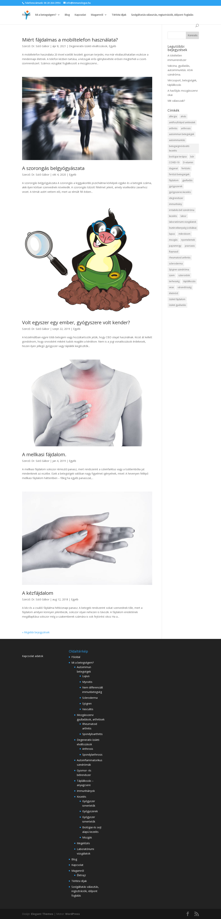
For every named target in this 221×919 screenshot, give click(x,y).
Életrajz (81, 875)
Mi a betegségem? (45, 14)
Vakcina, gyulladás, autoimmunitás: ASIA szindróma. (180, 70)
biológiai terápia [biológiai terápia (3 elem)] (178, 156)
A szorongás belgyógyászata (53, 168)
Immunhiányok (86, 791)
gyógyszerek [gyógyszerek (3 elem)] (175, 186)
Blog (67, 14)
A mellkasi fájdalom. (44, 454)
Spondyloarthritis (92, 734)
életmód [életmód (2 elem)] (173, 293)
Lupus (86, 676)
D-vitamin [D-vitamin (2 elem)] (188, 162)
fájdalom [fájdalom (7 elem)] (174, 180)
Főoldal (26, 14)
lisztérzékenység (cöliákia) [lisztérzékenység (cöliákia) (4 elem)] (182, 227)
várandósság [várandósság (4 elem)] (184, 287)
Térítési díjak (119, 14)
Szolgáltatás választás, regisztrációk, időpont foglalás (162, 14)
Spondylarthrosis (92, 754)
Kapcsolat (80, 14)
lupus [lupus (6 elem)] (172, 233)
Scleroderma (90, 697)
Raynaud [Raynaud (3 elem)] (173, 251)
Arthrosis (87, 749)
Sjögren (87, 703)
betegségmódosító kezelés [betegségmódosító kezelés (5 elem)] (179, 148)
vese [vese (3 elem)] (171, 287)
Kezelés (81, 796)
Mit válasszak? (176, 100)
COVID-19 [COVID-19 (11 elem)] (174, 162)
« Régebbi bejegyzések (36, 632)
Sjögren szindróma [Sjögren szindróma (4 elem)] (179, 269)
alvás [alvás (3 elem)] (183, 116)
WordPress (72, 914)
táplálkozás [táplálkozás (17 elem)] (189, 281)
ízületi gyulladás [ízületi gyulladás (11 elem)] (177, 305)
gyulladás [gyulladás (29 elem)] (187, 180)
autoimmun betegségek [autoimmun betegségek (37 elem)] (181, 134)
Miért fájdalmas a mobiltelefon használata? (70, 39)
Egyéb (112, 46)
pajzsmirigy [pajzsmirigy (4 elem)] (175, 245)
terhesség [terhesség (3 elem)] (174, 281)
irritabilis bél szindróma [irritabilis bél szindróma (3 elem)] (181, 210)
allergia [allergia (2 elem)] (173, 116)
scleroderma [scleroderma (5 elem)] (176, 263)
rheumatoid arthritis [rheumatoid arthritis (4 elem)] (179, 257)
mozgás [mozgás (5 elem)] (173, 239)
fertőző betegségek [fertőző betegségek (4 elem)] (179, 174)
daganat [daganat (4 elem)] (173, 168)
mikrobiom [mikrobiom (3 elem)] (184, 233)
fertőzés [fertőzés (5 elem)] (186, 168)
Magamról (97, 14)
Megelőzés (83, 843)
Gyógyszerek (90, 811)
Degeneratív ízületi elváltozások (88, 46)
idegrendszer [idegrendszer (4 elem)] (176, 198)
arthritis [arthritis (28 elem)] (173, 128)
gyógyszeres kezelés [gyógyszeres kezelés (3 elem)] (180, 192)
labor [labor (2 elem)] (183, 216)
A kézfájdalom (37, 593)
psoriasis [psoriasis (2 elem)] (190, 245)
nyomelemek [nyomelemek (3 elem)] (188, 239)
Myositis (87, 682)
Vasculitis (87, 709)
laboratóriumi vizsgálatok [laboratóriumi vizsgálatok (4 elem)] (182, 221)
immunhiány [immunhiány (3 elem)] (175, 204)
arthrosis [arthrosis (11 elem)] (186, 128)
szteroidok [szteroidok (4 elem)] (184, 275)
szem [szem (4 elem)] (172, 275)
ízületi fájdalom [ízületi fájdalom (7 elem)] (177, 299)
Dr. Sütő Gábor (40, 46)
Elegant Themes (42, 914)
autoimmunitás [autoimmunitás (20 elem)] (177, 140)
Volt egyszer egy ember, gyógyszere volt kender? (76, 322)
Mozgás (87, 837)
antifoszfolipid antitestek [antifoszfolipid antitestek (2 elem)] (182, 122)
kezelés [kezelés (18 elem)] (173, 216)
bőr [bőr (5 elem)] (192, 156)
